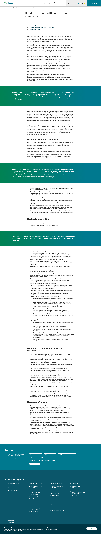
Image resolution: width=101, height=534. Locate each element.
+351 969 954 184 (34, 496)
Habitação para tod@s (35, 25)
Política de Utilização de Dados (43, 457)
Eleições (13, 7)
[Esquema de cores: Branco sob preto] (82, 3)
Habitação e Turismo (35, 29)
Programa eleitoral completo (47, 7)
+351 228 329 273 (55, 493)
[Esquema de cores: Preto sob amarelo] (84, 3)
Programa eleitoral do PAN (34, 7)
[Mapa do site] (68, 3)
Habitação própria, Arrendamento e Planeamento (42, 27)
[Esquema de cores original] (78, 3)
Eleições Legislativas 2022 (21, 7)
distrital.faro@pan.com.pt (77, 495)
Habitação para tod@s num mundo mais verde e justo (66, 7)
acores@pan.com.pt (35, 511)
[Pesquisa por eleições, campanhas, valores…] (30, 3)
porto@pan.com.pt (55, 495)
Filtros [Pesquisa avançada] (52, 3)
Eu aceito (91, 528)
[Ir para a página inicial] (8, 3)
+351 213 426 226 (34, 494)
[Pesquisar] (45, 3)
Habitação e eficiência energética (38, 23)
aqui (22, 530)
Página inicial (7, 7)
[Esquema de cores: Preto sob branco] (80, 3)
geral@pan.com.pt (15, 483)
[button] (94, 3)
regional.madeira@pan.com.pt (57, 510)
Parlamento (11, 522)
